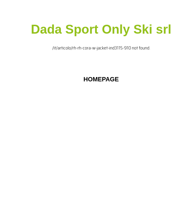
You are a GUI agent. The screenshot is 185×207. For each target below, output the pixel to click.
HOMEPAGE (101, 79)
